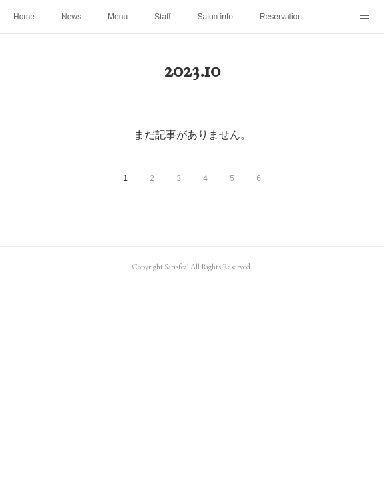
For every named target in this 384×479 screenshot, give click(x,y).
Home (24, 16)
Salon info (215, 16)
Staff (162, 16)
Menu (118, 16)
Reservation (281, 16)
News (71, 16)
